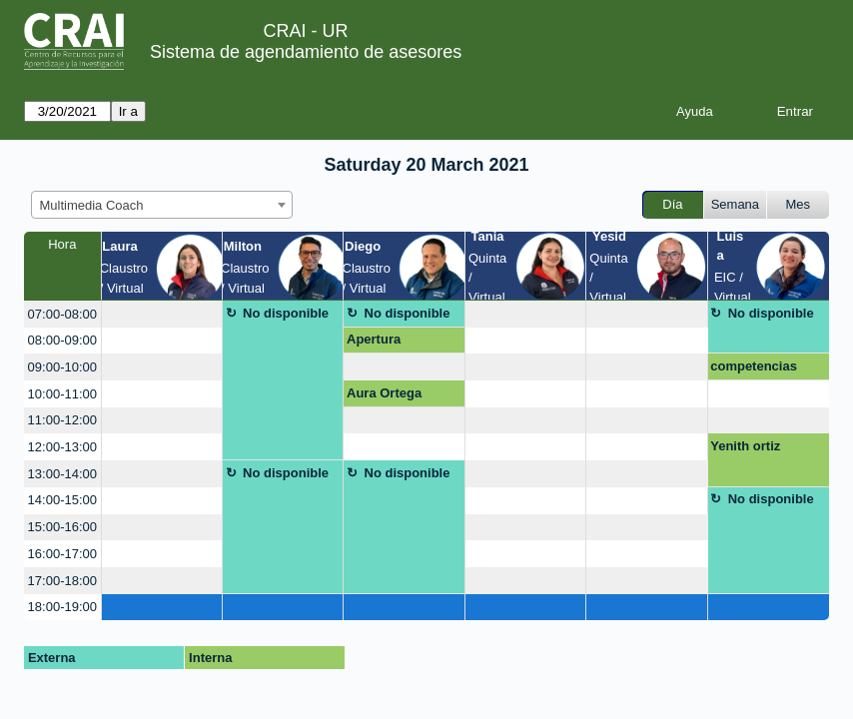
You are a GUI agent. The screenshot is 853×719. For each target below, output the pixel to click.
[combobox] (162, 205)
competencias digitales (753, 369)
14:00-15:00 (62, 499)
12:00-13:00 (62, 446)
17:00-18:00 (62, 580)
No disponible (286, 313)
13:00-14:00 (62, 473)
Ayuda (694, 111)
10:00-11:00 (62, 393)
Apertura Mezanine (376, 343)
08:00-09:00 (62, 340)
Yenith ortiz (745, 445)
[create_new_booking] (162, 314)
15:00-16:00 (62, 526)
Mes (798, 204)
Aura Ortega (384, 392)
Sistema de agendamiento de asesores (305, 52)
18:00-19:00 (62, 606)
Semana (735, 204)
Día (672, 204)
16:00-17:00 (62, 553)
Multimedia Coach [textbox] (92, 205)
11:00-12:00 (62, 419)
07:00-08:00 (62, 314)
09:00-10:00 (62, 367)
